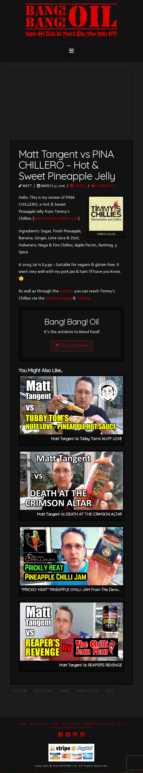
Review (64, 691)
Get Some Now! (71, 345)
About (34, 724)
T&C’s (121, 724)
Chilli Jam (19, 691)
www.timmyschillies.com (56, 218)
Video (110, 691)
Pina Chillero (43, 691)
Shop (55, 724)
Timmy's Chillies (87, 691)
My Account (71, 724)
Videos (78, 186)
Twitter (83, 298)
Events (70, 728)
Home (22, 724)
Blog (45, 724)
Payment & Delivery (98, 724)
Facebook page (58, 298)
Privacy (57, 728)
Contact (85, 728)
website (66, 291)
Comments (103, 186)
